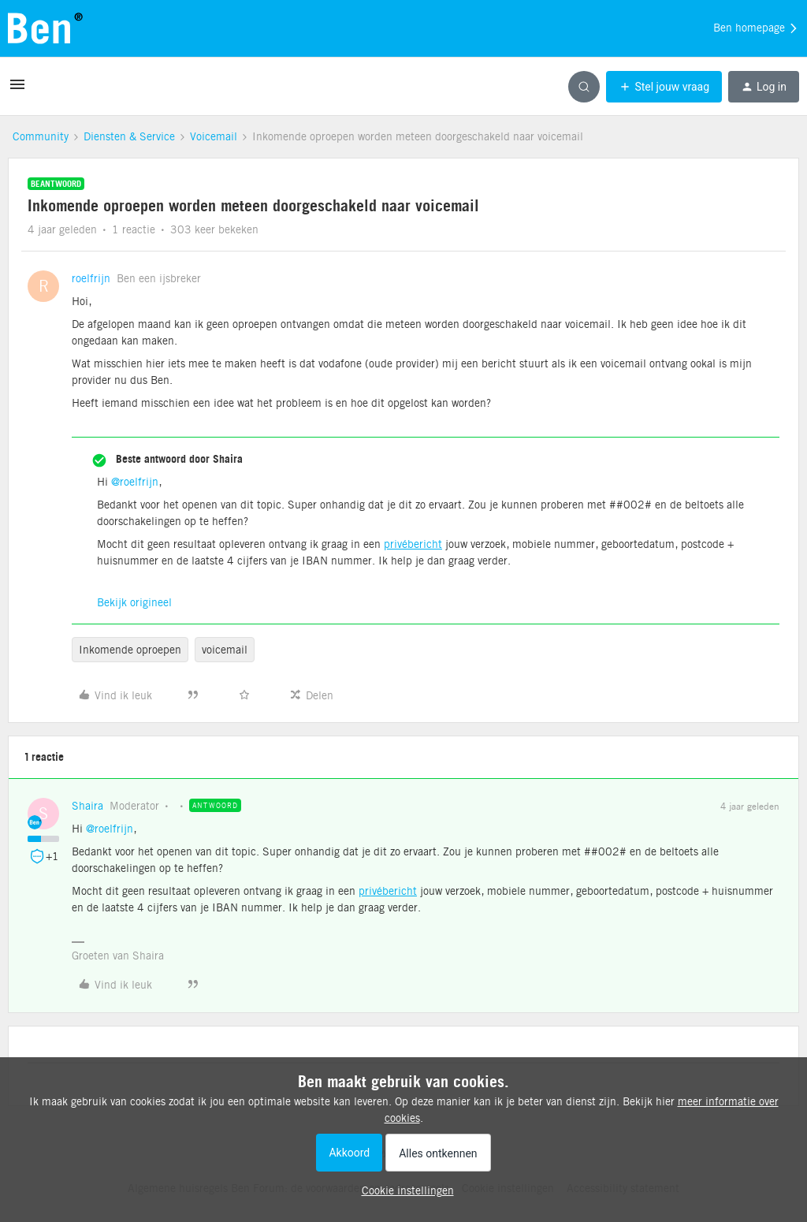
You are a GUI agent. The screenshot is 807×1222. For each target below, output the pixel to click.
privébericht (413, 544)
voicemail (224, 649)
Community (41, 136)
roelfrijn (91, 278)
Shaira (87, 805)
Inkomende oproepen (130, 649)
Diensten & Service (129, 136)
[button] (17, 90)
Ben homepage (756, 28)
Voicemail (213, 136)
